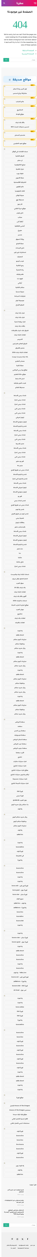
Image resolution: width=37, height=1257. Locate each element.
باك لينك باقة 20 (18, 587)
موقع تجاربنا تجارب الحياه (18, 605)
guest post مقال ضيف (18, 579)
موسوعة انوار (18, 300)
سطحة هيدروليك (18, 735)
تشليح (18, 757)
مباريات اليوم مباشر (18, 639)
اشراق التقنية (18, 156)
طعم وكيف (18, 274)
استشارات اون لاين (19, 252)
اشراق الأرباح (18, 305)
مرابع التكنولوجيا (18, 165)
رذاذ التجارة (18, 270)
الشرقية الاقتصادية (18, 182)
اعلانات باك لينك (18, 618)
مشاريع (18, 614)
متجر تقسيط (18, 444)
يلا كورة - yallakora (18, 907)
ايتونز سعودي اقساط (18, 422)
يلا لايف (18, 809)
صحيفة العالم (18, 387)
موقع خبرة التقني (18, 208)
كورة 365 (19, 791)
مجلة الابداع (18, 243)
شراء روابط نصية (18, 322)
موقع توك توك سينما (19, 1114)
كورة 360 (18, 1011)
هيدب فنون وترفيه (18, 383)
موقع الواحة (18, 114)
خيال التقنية (18, 169)
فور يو (18, 496)
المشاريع (19, 110)
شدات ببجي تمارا (18, 400)
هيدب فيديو (18, 261)
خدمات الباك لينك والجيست (18, 574)
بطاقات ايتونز (18, 522)
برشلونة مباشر (18, 644)
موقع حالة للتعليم (18, 374)
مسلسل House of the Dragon (18, 1110)
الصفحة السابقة (27, 50)
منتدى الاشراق (18, 348)
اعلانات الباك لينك (18, 335)
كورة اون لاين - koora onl (18, 977)
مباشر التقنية (18, 287)
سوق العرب (18, 583)
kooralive (18, 916)
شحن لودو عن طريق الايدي (18, 514)
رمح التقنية (18, 265)
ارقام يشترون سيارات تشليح (18, 774)
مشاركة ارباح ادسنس (18, 93)
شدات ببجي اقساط (18, 395)
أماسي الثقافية (18, 226)
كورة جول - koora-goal (19, 942)
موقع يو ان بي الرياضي (18, 370)
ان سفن (18, 160)
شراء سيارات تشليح (18, 766)
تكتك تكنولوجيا (18, 191)
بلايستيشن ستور (18, 527)
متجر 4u (18, 465)
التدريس (18, 339)
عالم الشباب (18, 101)
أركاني (18, 283)
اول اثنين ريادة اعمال (18, 89)
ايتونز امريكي (18, 417)
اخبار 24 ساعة (18, 379)
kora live (18, 912)
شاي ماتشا (18, 562)
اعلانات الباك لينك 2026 (18, 352)
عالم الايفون (18, 186)
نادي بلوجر (18, 213)
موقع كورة (18, 1097)
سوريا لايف (18, 899)
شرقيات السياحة (18, 296)
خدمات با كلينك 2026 (19, 601)
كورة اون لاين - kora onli (18, 886)
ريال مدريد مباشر (18, 648)
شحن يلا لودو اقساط (18, 426)
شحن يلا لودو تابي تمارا (18, 479)
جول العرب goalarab (18, 800)
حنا (18, 553)
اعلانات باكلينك (18, 622)
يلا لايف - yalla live (18, 903)
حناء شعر (18, 549)
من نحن (31, 1245)
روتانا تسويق (18, 239)
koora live (18, 868)
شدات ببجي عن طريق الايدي (18, 470)
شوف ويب (18, 173)
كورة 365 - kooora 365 (18, 986)
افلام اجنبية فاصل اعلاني (18, 1119)
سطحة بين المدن (18, 731)
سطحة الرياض (18, 722)
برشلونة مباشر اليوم (18, 821)
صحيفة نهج (18, 200)
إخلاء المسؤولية (22, 1245)
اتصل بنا (12, 1248)
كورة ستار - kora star (18, 894)
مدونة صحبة (18, 292)
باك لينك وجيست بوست (19, 357)
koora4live (18, 847)
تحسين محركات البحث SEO (18, 127)
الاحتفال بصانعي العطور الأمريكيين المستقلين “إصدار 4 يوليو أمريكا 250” (12, 1212)
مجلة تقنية (18, 365)
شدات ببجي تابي (18, 408)
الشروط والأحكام (10, 1245)
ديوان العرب (18, 609)
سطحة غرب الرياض (18, 744)
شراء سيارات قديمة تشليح (18, 783)
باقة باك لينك (18, 122)
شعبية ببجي (18, 518)
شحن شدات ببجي (18, 500)
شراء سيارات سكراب (18, 761)
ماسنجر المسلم (18, 135)
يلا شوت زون (19, 1165)
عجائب (18, 217)
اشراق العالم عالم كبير (18, 343)
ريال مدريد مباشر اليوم (18, 817)
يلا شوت (18, 631)
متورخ (18, 230)
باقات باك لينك (19, 326)
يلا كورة (18, 860)
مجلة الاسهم (18, 178)
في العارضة (18, 856)
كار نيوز (18, 204)
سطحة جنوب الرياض (18, 748)
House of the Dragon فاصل (18, 1106)
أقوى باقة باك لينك (18, 596)
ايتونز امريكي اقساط (18, 487)
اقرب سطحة (18, 752)
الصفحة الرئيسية (26, 54)
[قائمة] (33, 3)
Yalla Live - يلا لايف (18, 972)
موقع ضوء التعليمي (18, 143)
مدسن (18, 235)
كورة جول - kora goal (18, 890)
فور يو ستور (18, 461)
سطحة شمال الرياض (18, 739)
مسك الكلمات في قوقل (18, 151)
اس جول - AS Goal (18, 990)
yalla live (18, 834)
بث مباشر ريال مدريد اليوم (18, 804)
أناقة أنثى (18, 222)
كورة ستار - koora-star (18, 937)
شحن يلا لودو (18, 509)
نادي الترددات (18, 248)
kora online (18, 1007)
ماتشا (18, 557)
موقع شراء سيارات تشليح (18, 770)
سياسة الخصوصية (22, 1248)
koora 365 (18, 921)
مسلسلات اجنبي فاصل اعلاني (18, 1123)
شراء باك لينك (18, 313)
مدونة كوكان (18, 195)
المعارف (18, 257)
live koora (18, 1144)
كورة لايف (18, 851)
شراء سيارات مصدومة (18, 779)
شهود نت (19, 278)
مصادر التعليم (18, 361)
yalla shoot (18, 635)
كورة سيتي (18, 796)
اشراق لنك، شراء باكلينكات (18, 330)
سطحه (18, 726)
